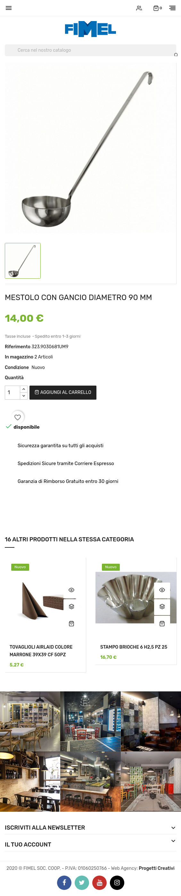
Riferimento (17, 347)
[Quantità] (12, 393)
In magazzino (19, 357)
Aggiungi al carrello (63, 392)
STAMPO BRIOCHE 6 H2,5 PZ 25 (133, 647)
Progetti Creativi (157, 868)
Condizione (17, 367)
